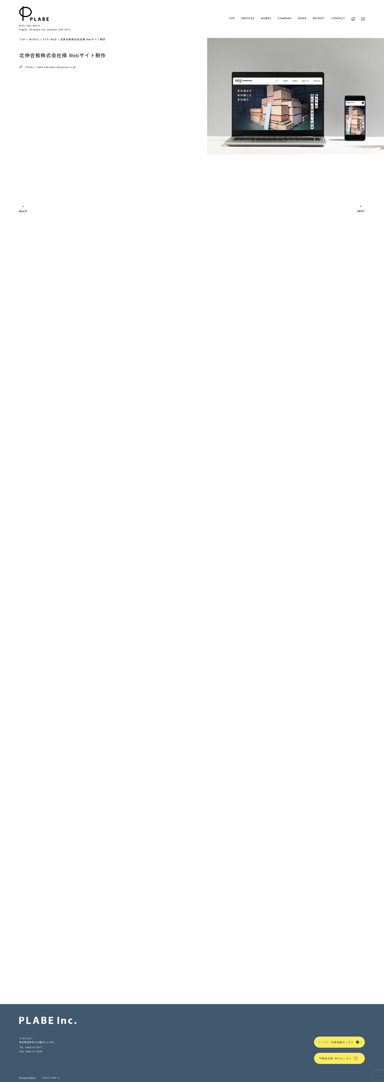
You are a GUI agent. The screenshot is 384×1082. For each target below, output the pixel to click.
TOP (232, 18)
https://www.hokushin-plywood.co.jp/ (51, 67)
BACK (23, 211)
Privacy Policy (27, 1078)
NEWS (302, 18)
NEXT (361, 211)
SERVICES (248, 18)
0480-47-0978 (34, 1051)
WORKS (266, 18)
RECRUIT (319, 18)
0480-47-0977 (34, 1047)
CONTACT (338, 18)
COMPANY (285, 18)
